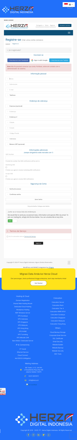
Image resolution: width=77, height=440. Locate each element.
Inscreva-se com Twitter (59, 60)
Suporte (8, 43)
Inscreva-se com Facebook (18, 60)
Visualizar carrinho (65, 25)
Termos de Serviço (30, 236)
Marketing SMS (10, 165)
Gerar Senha (38, 199)
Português (39, 25)
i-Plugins (51, 267)
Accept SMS (9, 174)
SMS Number (10, 154)
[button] (39, 60)
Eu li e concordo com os (22, 236)
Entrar (46, 25)
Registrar (52, 25)
